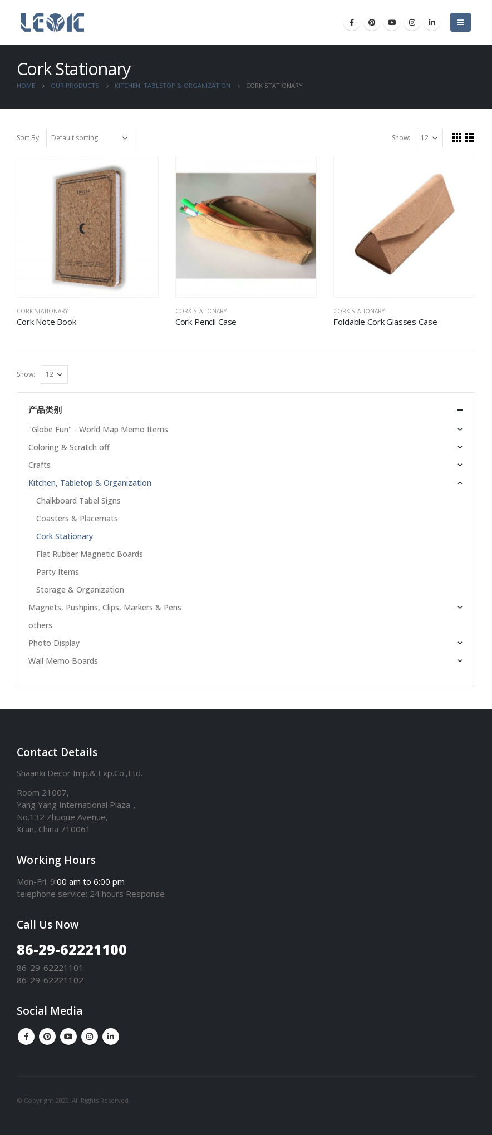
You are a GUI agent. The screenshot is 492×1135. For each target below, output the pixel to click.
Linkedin (110, 1036)
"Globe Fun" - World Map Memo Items (98, 429)
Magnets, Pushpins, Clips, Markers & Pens (104, 607)
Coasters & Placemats (77, 518)
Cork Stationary (42, 311)
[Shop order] (90, 138)
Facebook (26, 1036)
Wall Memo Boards (63, 660)
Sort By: (29, 137)
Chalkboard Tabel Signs (78, 500)
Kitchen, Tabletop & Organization (89, 482)
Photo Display (54, 643)
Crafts (39, 465)
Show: (401, 137)
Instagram (89, 1036)
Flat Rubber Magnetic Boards (89, 554)
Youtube (68, 1036)
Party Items (57, 571)
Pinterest (47, 1036)
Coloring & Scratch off (69, 447)
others (40, 625)
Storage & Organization (80, 589)
